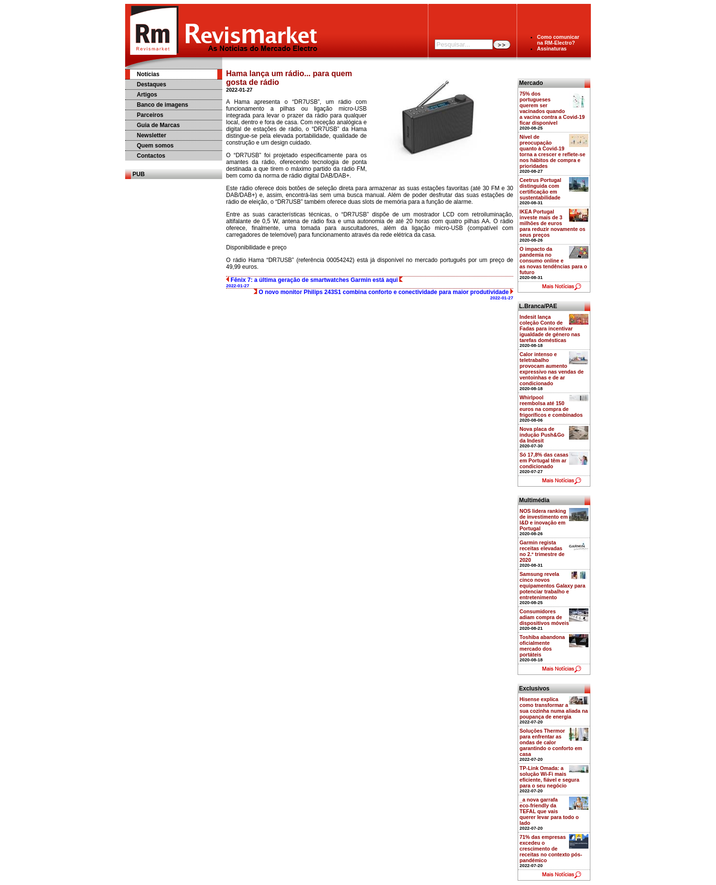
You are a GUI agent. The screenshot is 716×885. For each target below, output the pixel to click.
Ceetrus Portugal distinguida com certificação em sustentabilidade (540, 188)
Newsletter (151, 135)
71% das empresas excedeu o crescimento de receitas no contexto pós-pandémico (551, 848)
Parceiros (150, 115)
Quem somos (155, 145)
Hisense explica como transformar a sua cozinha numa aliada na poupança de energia (554, 708)
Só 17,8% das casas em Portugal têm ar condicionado (544, 460)
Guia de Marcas (158, 125)
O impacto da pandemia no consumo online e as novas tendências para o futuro (553, 260)
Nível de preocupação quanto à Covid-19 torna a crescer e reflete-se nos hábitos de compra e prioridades (553, 151)
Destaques (151, 84)
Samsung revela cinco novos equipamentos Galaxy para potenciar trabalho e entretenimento (553, 585)
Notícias (148, 74)
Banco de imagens (162, 104)
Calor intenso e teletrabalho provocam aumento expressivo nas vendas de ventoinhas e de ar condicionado (552, 368)
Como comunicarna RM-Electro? (558, 40)
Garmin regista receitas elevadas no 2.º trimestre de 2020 (542, 551)
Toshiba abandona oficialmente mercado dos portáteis (542, 645)
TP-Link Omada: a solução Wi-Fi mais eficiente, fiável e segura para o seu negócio (549, 776)
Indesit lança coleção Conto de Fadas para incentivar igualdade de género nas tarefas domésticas (550, 328)
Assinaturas (552, 48)
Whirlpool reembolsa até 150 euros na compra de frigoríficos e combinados (551, 406)
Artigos (147, 94)
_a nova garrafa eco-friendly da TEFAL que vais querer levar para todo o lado (549, 811)
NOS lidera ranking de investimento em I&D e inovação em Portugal (544, 519)
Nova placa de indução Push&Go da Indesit (542, 434)
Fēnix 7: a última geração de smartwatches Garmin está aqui (314, 282)
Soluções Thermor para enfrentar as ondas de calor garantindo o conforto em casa (551, 742)
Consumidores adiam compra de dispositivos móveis (544, 617)
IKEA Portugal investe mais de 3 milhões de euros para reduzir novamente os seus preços (553, 223)
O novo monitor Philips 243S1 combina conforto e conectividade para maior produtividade (383, 294)
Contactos (151, 155)
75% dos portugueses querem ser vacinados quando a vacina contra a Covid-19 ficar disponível (552, 108)
